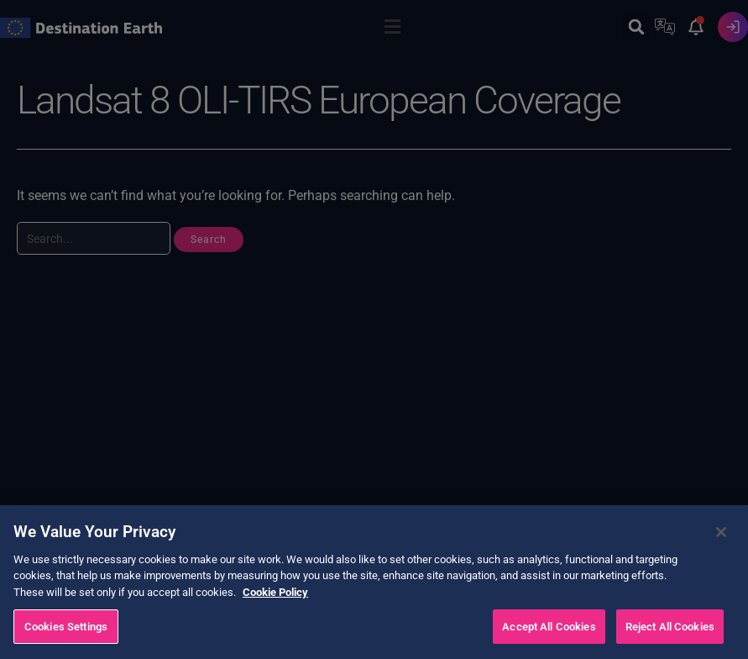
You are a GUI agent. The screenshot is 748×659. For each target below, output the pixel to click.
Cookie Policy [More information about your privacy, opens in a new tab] (275, 616)
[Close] (721, 556)
